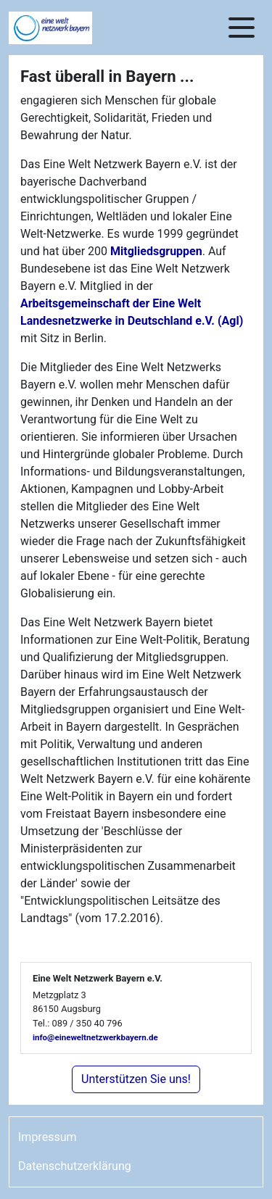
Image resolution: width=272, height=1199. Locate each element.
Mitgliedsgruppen (156, 251)
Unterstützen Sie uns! (136, 1079)
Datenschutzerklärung (74, 1166)
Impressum (47, 1137)
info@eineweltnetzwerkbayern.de (95, 1037)
